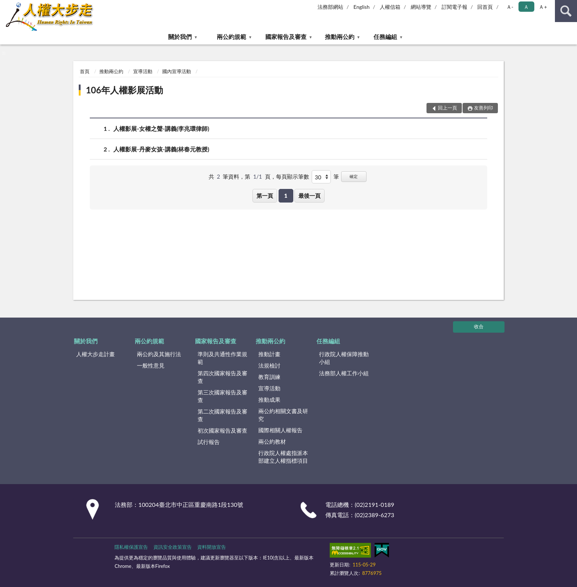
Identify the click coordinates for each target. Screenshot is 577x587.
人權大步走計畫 (95, 354)
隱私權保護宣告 (131, 547)
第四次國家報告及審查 (222, 377)
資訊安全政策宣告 (172, 547)
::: (6, 5)
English (362, 7)
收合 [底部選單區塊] (479, 326)
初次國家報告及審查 (222, 430)
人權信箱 (390, 7)
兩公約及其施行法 (159, 354)
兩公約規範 (231, 36)
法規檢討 (269, 365)
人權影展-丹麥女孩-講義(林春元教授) (161, 149)
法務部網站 (330, 7)
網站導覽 (421, 7)
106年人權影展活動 (124, 90)
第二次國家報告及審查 (222, 415)
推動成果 (269, 399)
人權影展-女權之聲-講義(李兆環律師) (161, 128)
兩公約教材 (272, 441)
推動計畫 (269, 354)
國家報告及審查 (286, 36)
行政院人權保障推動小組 (344, 358)
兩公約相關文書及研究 (283, 415)
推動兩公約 (339, 36)
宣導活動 (142, 71)
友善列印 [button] (483, 108)
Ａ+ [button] (543, 7)
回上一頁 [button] (447, 108)
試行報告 (209, 442)
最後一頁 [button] (309, 195)
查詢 (566, 11)
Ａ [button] (526, 7)
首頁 (84, 71)
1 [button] (285, 195)
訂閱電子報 (454, 7)
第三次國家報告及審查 (222, 396)
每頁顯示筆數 (292, 176)
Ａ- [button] (509, 7)
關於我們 (180, 36)
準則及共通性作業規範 (222, 358)
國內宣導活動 (176, 71)
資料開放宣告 (211, 547)
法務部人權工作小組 (344, 373)
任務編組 (385, 36)
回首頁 (485, 7)
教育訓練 (269, 376)
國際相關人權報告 (280, 430)
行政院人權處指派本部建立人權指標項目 (283, 457)
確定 (354, 176)
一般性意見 (150, 365)
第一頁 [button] (264, 195)
